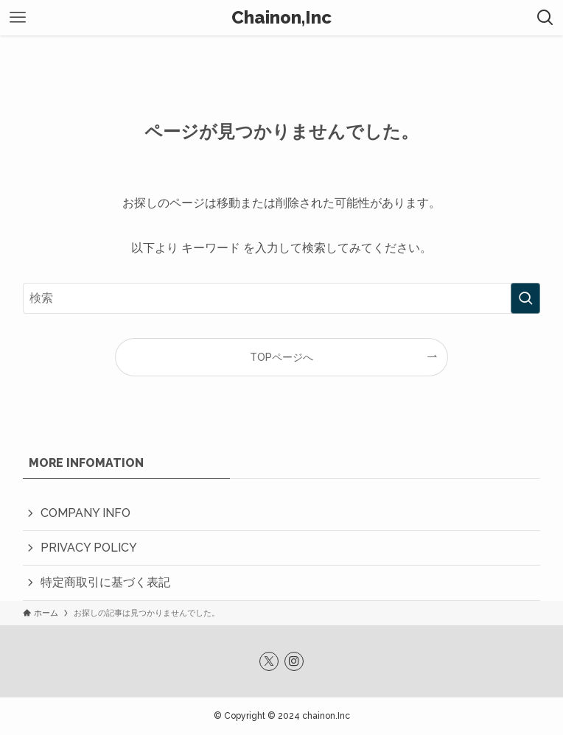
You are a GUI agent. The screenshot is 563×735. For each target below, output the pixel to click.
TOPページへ (281, 357)
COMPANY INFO (85, 513)
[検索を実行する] (525, 298)
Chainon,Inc (281, 18)
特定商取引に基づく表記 (105, 582)
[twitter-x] (269, 661)
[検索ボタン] (545, 17)
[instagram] (294, 661)
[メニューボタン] (17, 17)
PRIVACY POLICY (89, 548)
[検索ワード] (282, 298)
